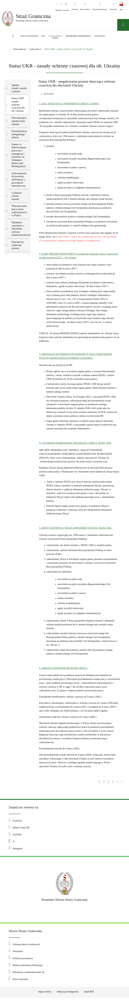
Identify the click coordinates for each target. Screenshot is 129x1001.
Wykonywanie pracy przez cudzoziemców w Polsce (19, 212)
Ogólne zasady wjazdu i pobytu (19, 89)
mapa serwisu (44, 993)
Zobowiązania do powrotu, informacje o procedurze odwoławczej (19, 180)
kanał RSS (89, 993)
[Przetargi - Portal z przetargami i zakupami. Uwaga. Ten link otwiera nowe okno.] (113, 6)
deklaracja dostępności (67, 993)
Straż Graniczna (28, 16)
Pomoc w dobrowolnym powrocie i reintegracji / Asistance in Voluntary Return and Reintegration (19, 156)
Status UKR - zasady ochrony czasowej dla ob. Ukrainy (68, 50)
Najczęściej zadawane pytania (18, 246)
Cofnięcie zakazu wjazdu (17, 197)
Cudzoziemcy (35, 50)
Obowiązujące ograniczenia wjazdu (19, 122)
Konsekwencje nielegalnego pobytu (19, 135)
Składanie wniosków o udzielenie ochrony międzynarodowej (20, 230)
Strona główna (19, 50)
